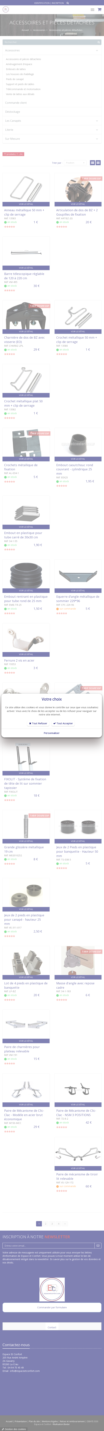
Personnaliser (52, 733)
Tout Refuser (38, 723)
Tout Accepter (63, 723)
